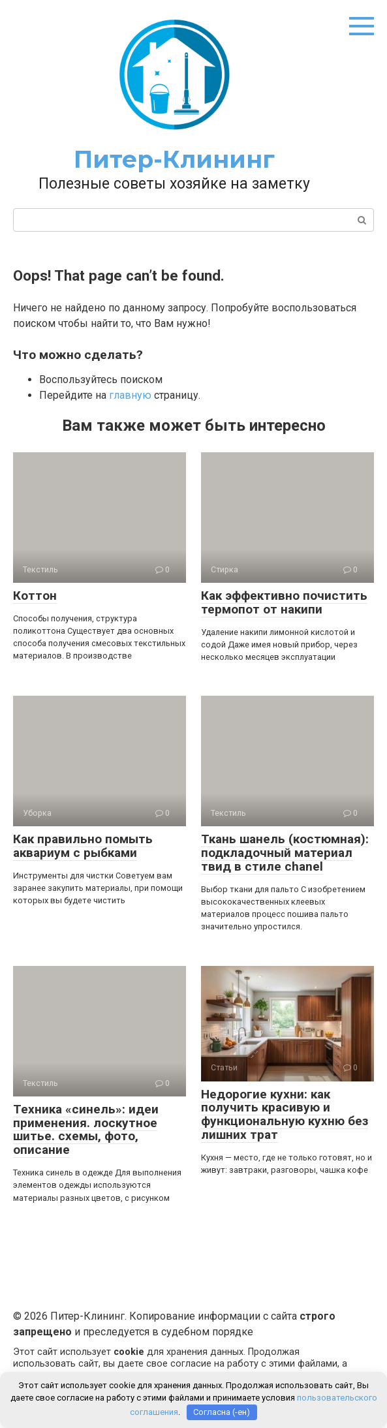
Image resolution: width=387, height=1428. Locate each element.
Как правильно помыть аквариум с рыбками (83, 845)
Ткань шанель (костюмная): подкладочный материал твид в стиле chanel (285, 852)
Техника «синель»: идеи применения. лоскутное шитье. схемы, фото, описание (86, 1130)
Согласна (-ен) (221, 1412)
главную (130, 395)
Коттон (35, 595)
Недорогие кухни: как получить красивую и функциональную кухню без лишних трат (284, 1115)
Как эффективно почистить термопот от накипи (284, 602)
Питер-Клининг (174, 159)
